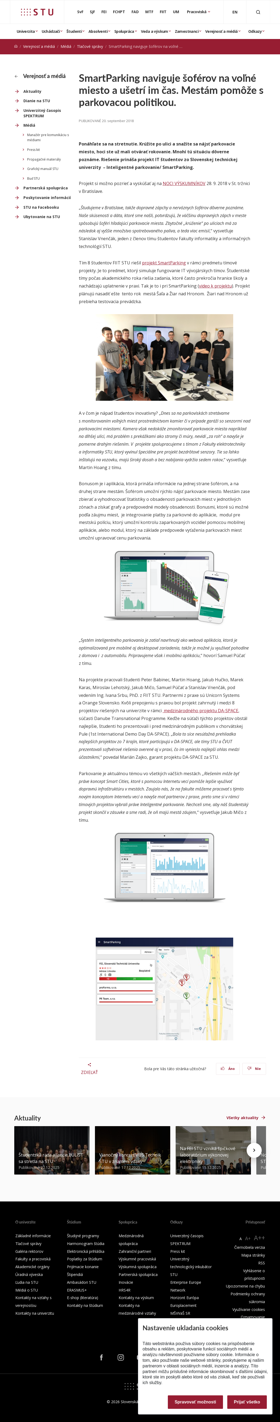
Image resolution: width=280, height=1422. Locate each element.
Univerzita (26, 31)
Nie (254, 1068)
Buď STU (33, 178)
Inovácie (126, 1282)
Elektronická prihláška (85, 1251)
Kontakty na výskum (136, 1297)
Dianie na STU (36, 100)
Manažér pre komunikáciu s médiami (48, 138)
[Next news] (254, 1150)
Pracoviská (197, 11)
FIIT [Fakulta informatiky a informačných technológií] (163, 11)
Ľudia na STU (26, 1282)
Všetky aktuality (242, 1117)
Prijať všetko (247, 1402)
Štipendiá (75, 1274)
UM (176, 11)
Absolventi (98, 31)
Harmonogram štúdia (85, 1243)
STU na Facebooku (41, 207)
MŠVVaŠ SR (180, 1313)
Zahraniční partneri (135, 1251)
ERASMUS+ (77, 1290)
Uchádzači (51, 31)
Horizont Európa (184, 1297)
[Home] (15, 46)
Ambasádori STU (81, 1282)
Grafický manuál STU (42, 168)
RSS (261, 1262)
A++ (259, 1237)
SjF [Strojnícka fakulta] (92, 11)
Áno (228, 1068)
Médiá (66, 46)
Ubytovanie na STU (41, 216)
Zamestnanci (187, 31)
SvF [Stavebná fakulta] (80, 11)
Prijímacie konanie (83, 1266)
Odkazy (255, 31)
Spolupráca (124, 31)
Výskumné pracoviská (137, 1258)
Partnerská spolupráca (45, 187)
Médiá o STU (26, 1290)
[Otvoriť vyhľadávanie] (258, 12)
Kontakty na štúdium (85, 1305)
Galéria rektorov (29, 1251)
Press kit (33, 149)
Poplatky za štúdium (84, 1258)
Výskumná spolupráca (138, 1266)
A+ (248, 1238)
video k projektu (215, 286)
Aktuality (32, 91)
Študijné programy (83, 1235)
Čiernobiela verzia (249, 1247)
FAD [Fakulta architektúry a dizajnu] (135, 11)
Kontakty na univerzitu (34, 1313)
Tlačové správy (90, 46)
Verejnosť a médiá (221, 31)
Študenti (74, 31)
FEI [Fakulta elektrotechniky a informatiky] (104, 11)
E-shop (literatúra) (82, 1297)
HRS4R (124, 1290)
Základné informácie (33, 1235)
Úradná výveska (29, 1274)
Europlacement (183, 1305)
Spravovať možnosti (195, 1402)
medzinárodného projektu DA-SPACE (200, 711)
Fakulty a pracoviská (33, 1258)
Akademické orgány (32, 1266)
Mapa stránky (253, 1255)
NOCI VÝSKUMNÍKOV (184, 183)
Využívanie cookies (248, 1309)
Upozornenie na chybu (245, 1286)
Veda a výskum (154, 31)
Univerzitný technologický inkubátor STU (191, 1266)
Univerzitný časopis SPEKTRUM (42, 113)
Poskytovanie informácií (47, 197)
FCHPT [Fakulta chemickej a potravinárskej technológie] (119, 11)
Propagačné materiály (44, 159)
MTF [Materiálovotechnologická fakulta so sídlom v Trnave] (149, 11)
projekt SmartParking (164, 263)
